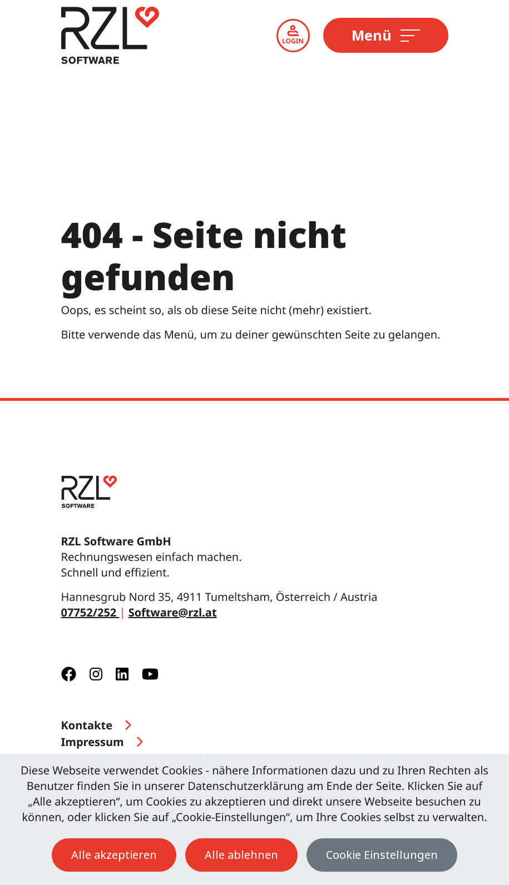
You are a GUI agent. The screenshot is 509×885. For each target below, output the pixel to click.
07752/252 (90, 612)
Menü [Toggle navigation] (386, 35)
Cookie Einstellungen (382, 854)
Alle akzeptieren (114, 854)
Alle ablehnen (241, 854)
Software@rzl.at (173, 612)
